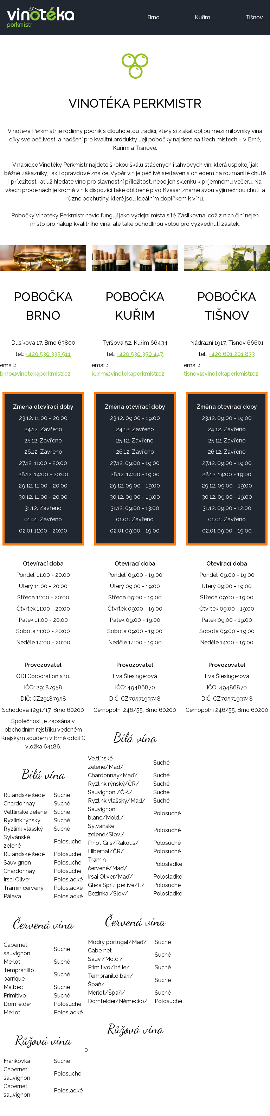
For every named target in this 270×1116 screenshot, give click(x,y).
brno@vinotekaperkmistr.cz (35, 373)
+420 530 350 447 (140, 354)
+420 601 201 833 (232, 354)
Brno (153, 17)
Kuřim (202, 17)
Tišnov (254, 17)
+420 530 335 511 (48, 354)
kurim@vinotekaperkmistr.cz (128, 373)
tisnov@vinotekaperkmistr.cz (221, 373)
